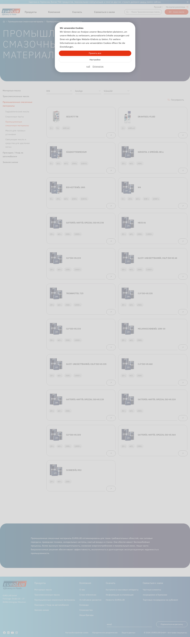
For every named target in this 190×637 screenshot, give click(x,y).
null (88, 66)
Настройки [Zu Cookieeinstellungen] (95, 59)
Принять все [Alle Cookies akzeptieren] (95, 53)
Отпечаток (98, 66)
